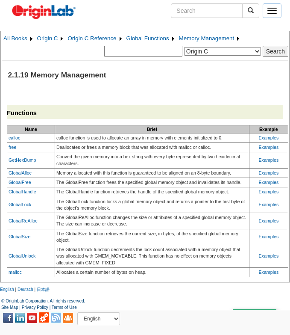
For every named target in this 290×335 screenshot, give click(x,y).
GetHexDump (22, 160)
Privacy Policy (35, 307)
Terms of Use (64, 307)
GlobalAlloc (20, 172)
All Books (15, 38)
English (7, 289)
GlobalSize (20, 236)
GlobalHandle (22, 191)
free (12, 147)
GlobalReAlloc (23, 220)
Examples (269, 137)
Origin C (47, 38)
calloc (14, 137)
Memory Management (206, 38)
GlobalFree (20, 182)
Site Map (9, 307)
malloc (15, 272)
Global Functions (147, 38)
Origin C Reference (91, 38)
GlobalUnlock (22, 255)
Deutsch (25, 289)
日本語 (43, 289)
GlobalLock (20, 204)
